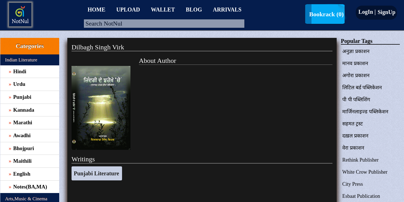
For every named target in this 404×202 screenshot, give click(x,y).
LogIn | (367, 12)
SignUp (385, 12)
